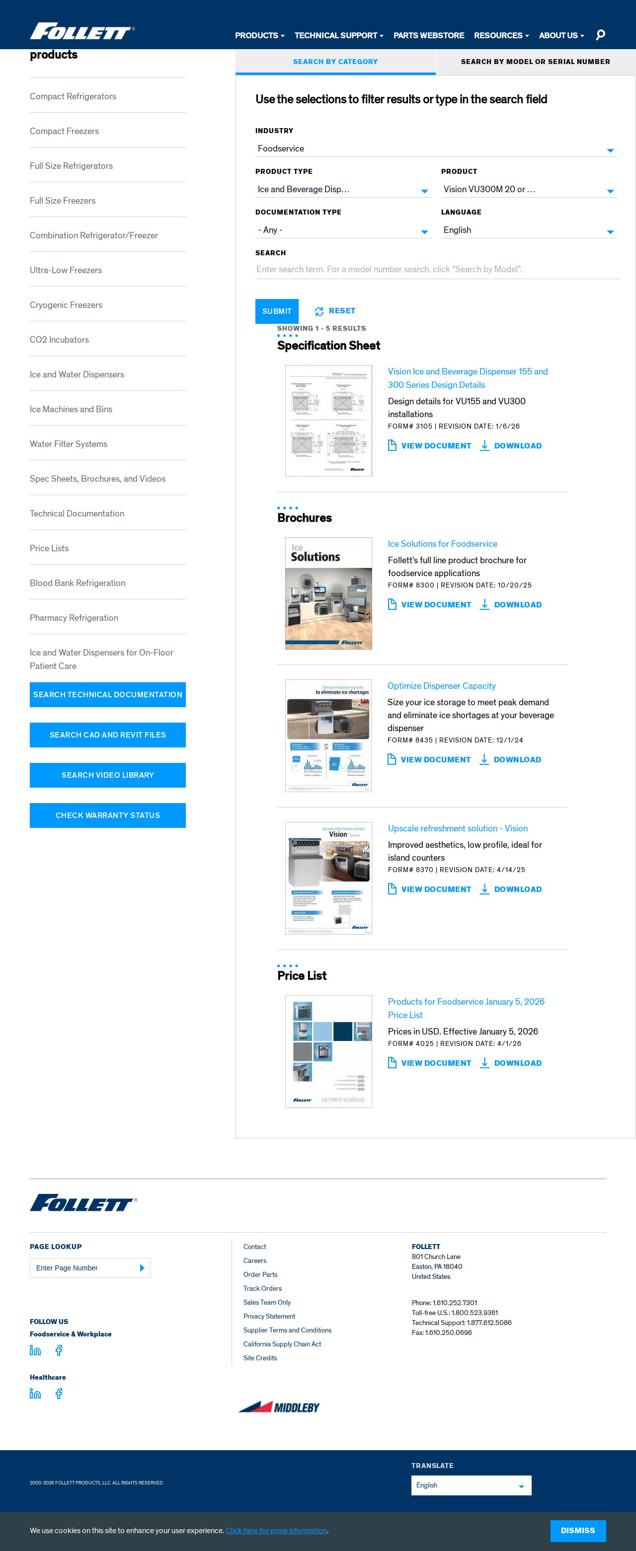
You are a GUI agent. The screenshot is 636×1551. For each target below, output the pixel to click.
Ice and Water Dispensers (77, 374)
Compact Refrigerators (73, 96)
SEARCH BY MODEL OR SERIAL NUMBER (536, 62)
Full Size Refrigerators (71, 166)
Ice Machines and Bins (71, 409)
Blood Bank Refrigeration (77, 583)
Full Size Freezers (62, 201)
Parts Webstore (429, 35)
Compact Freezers (64, 131)
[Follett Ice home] (84, 1204)
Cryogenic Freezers (66, 305)
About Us (558, 35)
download (518, 446)
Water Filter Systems (68, 444)
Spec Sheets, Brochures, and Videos (97, 479)
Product (459, 171)
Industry (274, 131)
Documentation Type (298, 212)
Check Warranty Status (108, 815)
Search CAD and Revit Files (108, 735)
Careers (254, 1260)
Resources (498, 35)
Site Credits (260, 1358)
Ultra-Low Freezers (66, 270)
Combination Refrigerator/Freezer (94, 235)
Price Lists (49, 548)
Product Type (284, 171)
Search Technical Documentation (107, 695)
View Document (436, 446)
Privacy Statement (269, 1316)
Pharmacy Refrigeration (74, 618)
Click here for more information (276, 1531)
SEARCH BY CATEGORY (335, 62)
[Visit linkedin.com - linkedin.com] (35, 1395)
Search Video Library (108, 775)
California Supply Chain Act (282, 1344)
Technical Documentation (77, 513)
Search (270, 253)
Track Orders (262, 1288)
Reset (342, 311)
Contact (254, 1247)
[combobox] (436, 149)
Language (461, 212)
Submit (277, 311)
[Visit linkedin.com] (35, 1352)
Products (256, 35)
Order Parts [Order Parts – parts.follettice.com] (260, 1274)
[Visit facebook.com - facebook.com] (59, 1352)
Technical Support (336, 35)
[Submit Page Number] (143, 1268)
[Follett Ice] (82, 30)
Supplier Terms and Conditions (287, 1330)
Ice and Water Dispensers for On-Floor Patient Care (101, 659)
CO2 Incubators (59, 340)
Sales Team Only (267, 1302)
